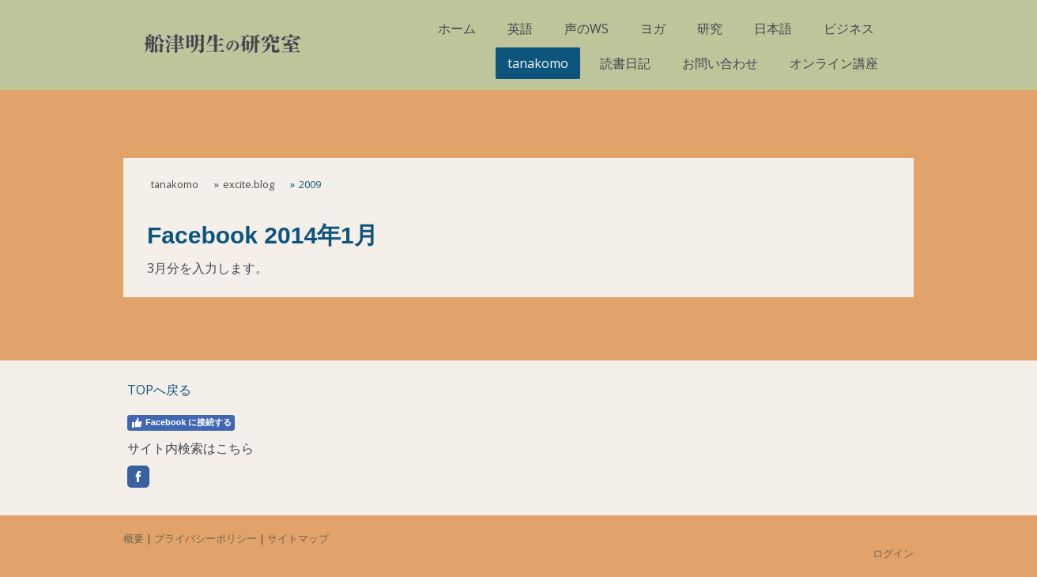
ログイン (893, 553)
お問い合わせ (720, 63)
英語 (520, 28)
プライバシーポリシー (205, 538)
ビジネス (849, 28)
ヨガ (653, 28)
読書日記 (625, 63)
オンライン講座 (834, 63)
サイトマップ (298, 538)
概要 (133, 538)
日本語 (773, 28)
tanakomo (537, 63)
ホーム (457, 28)
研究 (709, 28)
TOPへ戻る (159, 389)
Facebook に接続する (181, 423)
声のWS (586, 28)
